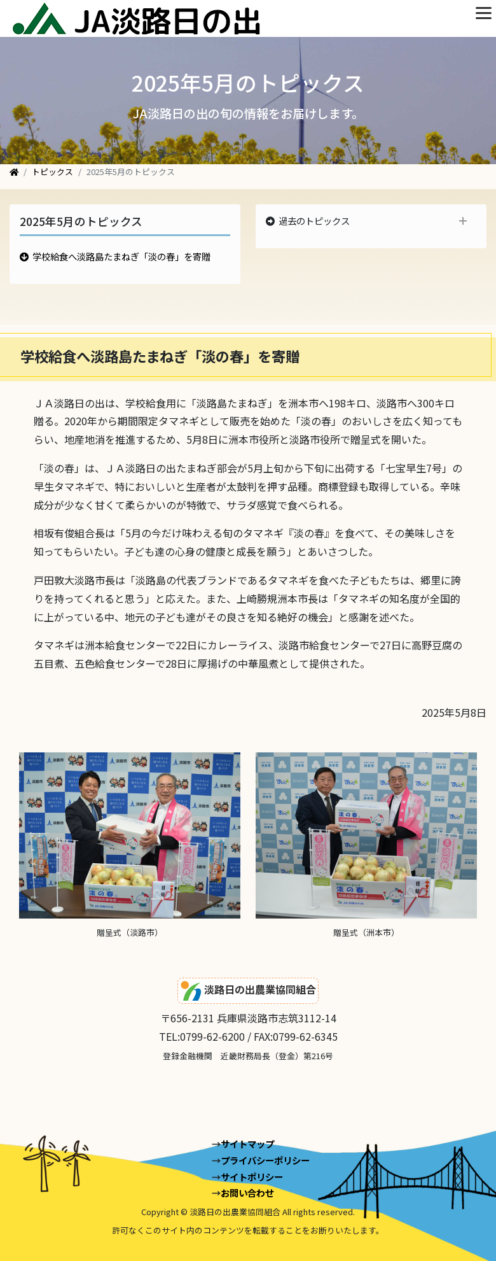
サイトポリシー (252, 1176)
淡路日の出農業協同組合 (248, 990)
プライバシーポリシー (265, 1160)
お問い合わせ (247, 1192)
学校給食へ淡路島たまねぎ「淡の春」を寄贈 (121, 256)
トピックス (52, 172)
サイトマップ (247, 1143)
